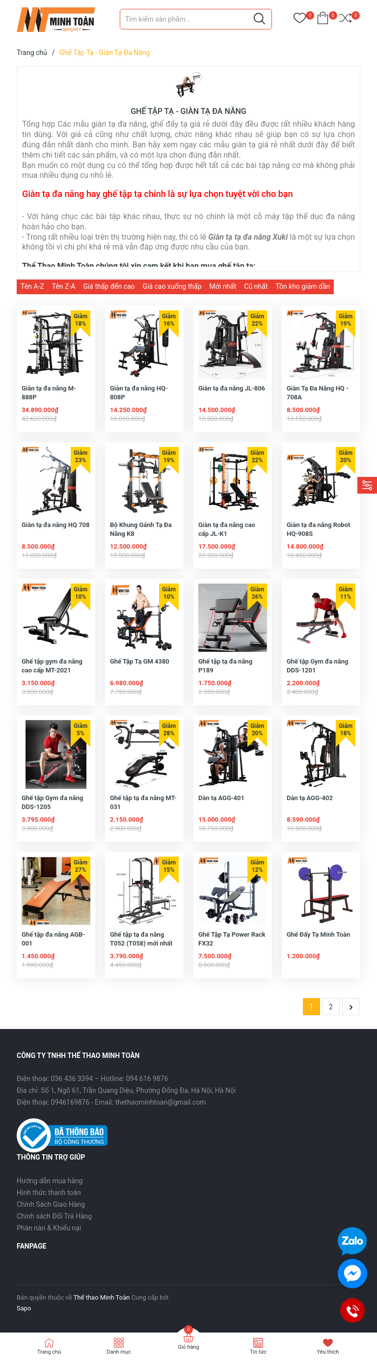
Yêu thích (328, 1352)
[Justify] (259, 19)
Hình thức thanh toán (49, 1192)
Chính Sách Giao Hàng (51, 1204)
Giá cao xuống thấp (172, 286)
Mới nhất (223, 286)
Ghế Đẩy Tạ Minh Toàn (318, 934)
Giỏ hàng (188, 1347)
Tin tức (258, 1352)
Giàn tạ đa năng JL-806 (231, 388)
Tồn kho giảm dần (302, 286)
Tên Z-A (64, 286)
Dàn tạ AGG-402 (310, 798)
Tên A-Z (32, 286)
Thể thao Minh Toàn (102, 1297)
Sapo (24, 1308)
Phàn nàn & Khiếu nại (49, 1228)
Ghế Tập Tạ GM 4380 (139, 661)
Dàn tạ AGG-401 (221, 798)
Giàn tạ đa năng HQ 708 (55, 524)
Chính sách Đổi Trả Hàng (54, 1216)
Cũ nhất (256, 286)
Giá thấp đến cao (109, 286)
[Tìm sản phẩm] (195, 19)
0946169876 (70, 1102)
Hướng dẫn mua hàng (49, 1181)
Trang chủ (49, 1352)
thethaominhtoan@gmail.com (160, 1102)
